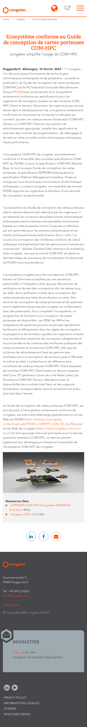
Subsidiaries (11, 605)
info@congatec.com (16, 596)
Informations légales (21, 703)
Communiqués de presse (44, 19)
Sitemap (10, 708)
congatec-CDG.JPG (24, 514)
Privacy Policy (15, 697)
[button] (31, 536)
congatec (20, 19)
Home (6, 19)
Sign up (18, 652)
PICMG (18, 92)
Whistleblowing (17, 714)
